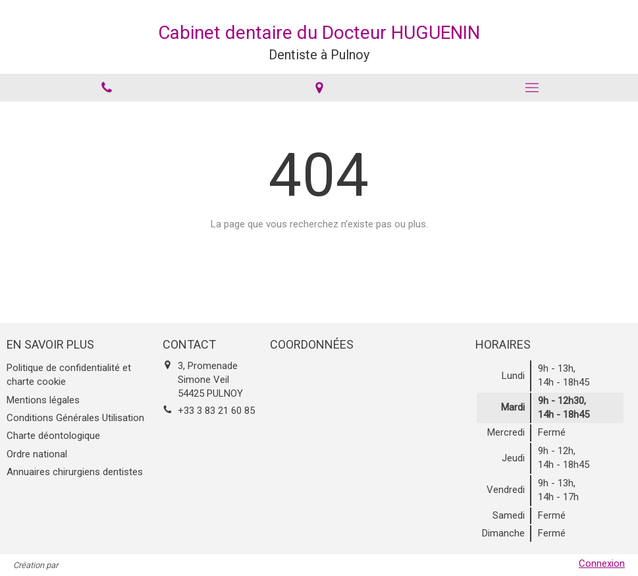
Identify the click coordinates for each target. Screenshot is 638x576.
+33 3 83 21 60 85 (216, 411)
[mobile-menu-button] (531, 87)
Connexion (602, 563)
